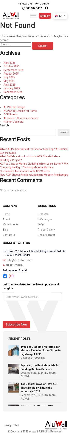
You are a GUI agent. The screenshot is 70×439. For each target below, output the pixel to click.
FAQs (41, 224)
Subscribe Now (16, 324)
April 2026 (9, 62)
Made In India (10, 224)
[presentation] (31, 317)
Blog (5, 229)
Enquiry (45, 15)
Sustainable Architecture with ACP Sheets (25, 171)
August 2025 (11, 73)
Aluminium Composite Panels (21, 118)
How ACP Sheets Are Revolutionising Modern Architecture (34, 174)
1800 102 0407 (33, 8)
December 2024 (13, 91)
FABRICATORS (25, 3)
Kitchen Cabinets (13, 121)
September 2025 (14, 70)
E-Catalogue (45, 219)
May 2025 (9, 81)
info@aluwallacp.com (17, 260)
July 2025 (9, 77)
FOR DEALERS (42, 3)
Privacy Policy (11, 425)
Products (43, 214)
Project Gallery (46, 229)
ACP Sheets (11, 114)
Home (6, 214)
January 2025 (12, 88)
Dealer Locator (46, 234)
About (6, 219)
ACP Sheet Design (14, 107)
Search (4, 125)
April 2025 (9, 84)
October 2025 (12, 66)
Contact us (9, 234)
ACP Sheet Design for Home (20, 110)
